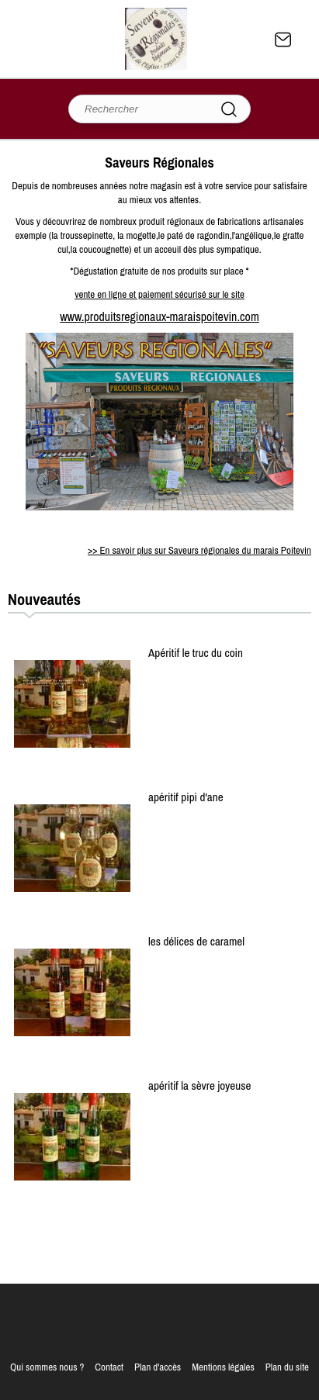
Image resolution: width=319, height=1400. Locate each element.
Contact (283, 39)
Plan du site (287, 1367)
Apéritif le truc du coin (195, 653)
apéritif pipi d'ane (186, 797)
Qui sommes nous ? (47, 1367)
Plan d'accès (157, 1367)
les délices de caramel (196, 941)
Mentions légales (223, 1367)
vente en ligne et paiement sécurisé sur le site (159, 294)
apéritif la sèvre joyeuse (199, 1085)
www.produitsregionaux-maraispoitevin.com (159, 316)
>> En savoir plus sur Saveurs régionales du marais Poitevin (199, 550)
